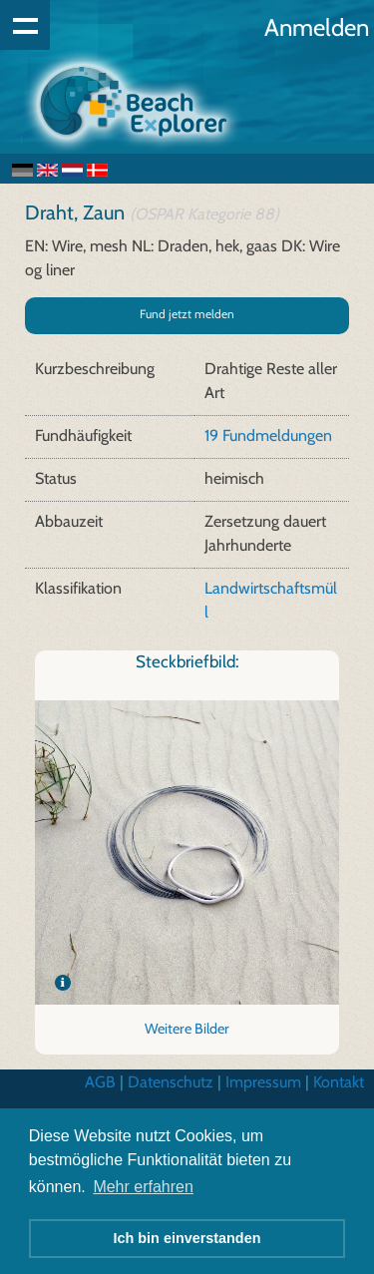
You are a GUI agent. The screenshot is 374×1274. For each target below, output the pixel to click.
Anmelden (316, 27)
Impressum (263, 1081)
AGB (100, 1081)
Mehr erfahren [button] (143, 1186)
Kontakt (338, 1081)
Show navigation (25, 25)
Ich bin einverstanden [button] (187, 1238)
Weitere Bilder (187, 1029)
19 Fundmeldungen (268, 435)
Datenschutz (170, 1081)
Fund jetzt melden (187, 313)
